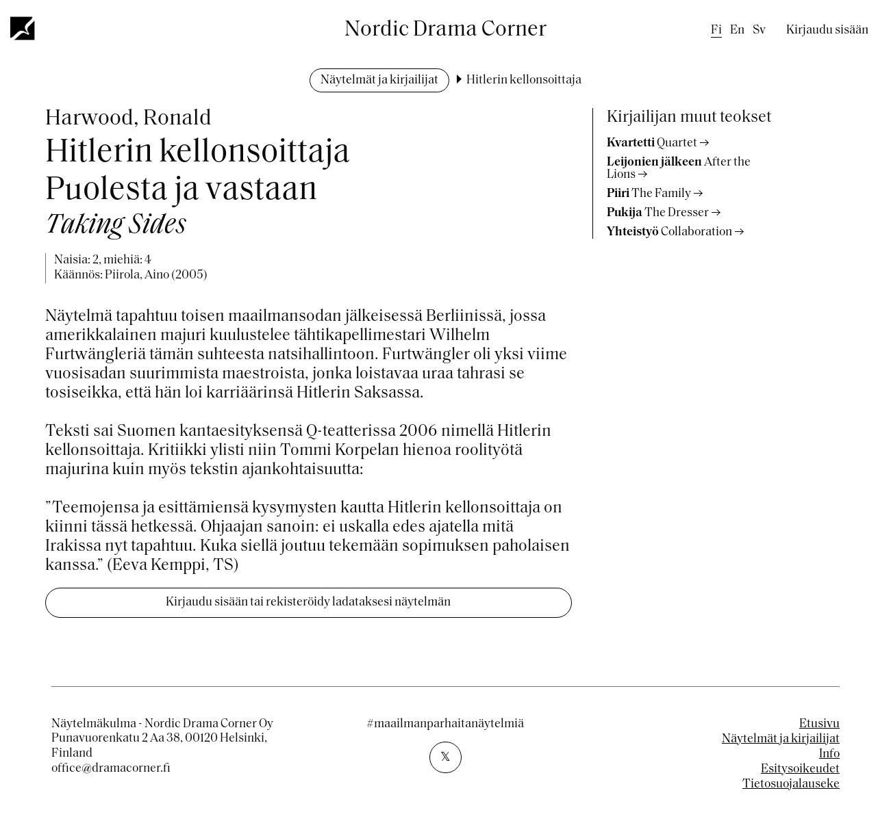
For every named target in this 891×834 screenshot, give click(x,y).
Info (829, 754)
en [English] (737, 30)
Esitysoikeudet (800, 769)
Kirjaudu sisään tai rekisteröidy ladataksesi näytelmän (308, 602)
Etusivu (819, 724)
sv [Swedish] (759, 30)
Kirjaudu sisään (827, 30)
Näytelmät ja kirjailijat (379, 80)
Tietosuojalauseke (791, 784)
